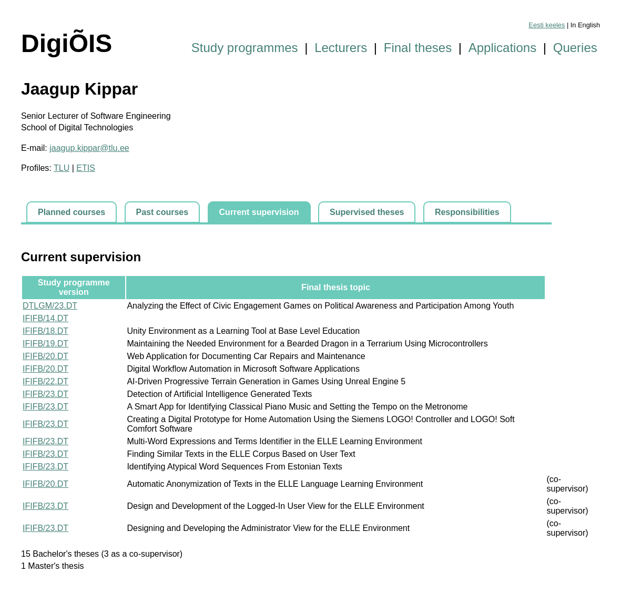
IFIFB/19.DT (45, 343)
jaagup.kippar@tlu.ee (89, 148)
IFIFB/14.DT (45, 318)
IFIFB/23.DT (45, 394)
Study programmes (244, 47)
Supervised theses (367, 212)
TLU (61, 167)
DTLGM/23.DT (50, 305)
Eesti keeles (546, 25)
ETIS (85, 167)
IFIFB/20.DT (45, 356)
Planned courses (71, 212)
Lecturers (340, 47)
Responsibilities (467, 212)
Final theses (418, 47)
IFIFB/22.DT (45, 381)
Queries (575, 47)
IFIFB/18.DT (45, 330)
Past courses (162, 212)
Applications (502, 47)
